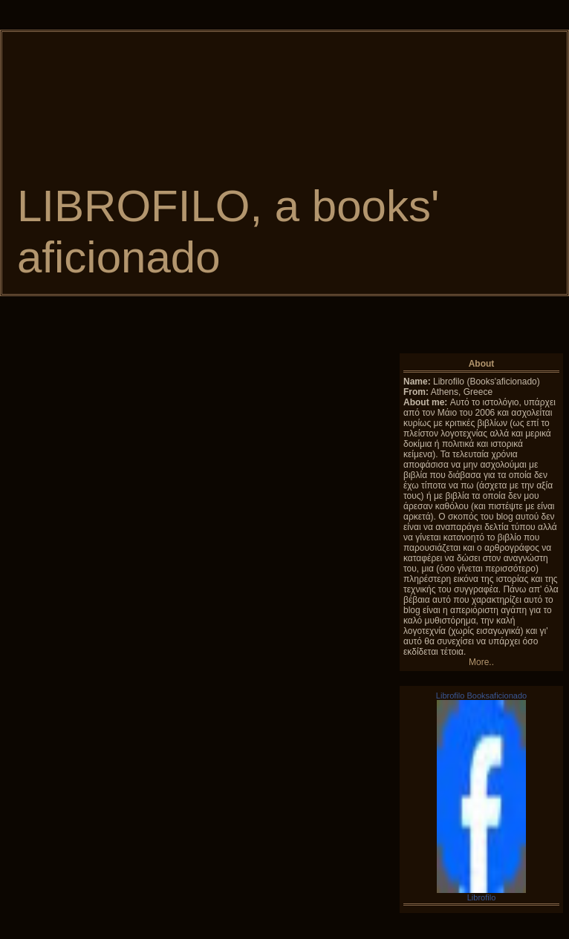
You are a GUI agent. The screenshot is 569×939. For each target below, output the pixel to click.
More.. (481, 662)
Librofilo (481, 897)
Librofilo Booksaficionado (481, 695)
